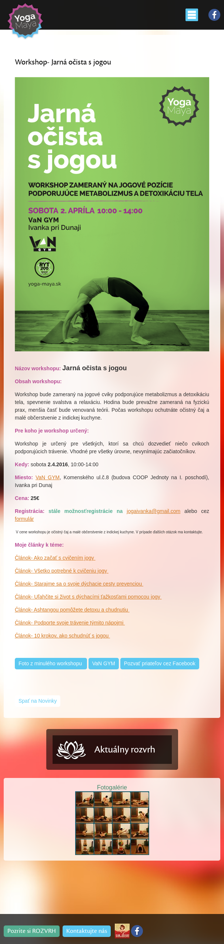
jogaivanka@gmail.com (153, 511)
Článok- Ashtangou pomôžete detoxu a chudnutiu (72, 610)
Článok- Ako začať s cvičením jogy (55, 558)
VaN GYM (48, 477)
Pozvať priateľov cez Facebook (159, 663)
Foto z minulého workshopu (51, 663)
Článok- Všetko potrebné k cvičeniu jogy (61, 571)
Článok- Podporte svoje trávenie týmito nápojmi (70, 623)
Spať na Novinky (38, 701)
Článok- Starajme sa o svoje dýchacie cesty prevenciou (79, 584)
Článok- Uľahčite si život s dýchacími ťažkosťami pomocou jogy (88, 597)
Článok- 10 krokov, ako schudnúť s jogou (62, 636)
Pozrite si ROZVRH (31, 931)
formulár (24, 519)
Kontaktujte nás (86, 931)
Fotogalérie (112, 787)
